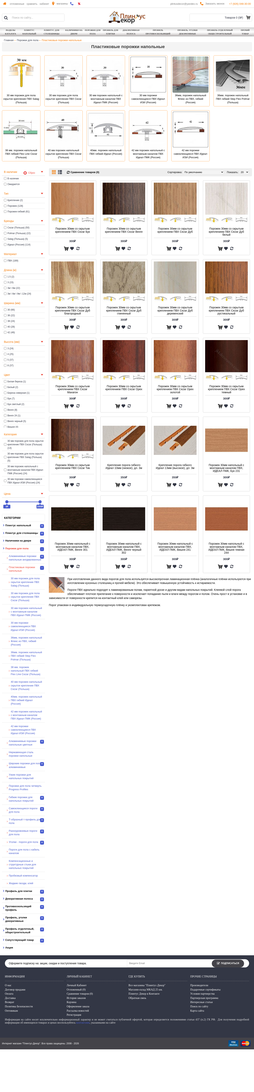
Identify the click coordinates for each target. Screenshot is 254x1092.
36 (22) (9, 315)
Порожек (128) (13, 206)
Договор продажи (15, 989)
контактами (83, 1022)
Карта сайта (197, 1010)
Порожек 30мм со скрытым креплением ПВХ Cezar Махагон (72, 389)
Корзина (71, 1002)
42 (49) (9, 332)
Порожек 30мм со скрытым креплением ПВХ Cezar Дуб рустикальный (226, 310)
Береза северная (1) (17, 393)
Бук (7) (9, 398)
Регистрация (74, 1014)
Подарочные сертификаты (205, 989)
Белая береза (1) (15, 381)
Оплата (9, 993)
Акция (9, 947)
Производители (199, 985)
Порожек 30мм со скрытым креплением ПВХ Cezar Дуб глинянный (123, 310)
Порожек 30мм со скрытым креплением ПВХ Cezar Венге (124, 230)
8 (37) (8, 365)
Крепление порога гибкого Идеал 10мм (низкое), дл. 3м (124, 466)
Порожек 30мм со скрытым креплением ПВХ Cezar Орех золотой (175, 389)
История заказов (76, 998)
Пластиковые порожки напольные (61, 40)
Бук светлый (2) (14, 404)
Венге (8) (10, 410)
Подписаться (228, 963)
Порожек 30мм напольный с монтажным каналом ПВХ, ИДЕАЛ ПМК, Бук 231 (226, 468)
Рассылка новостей (78, 1010)
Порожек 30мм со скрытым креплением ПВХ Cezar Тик (72, 466)
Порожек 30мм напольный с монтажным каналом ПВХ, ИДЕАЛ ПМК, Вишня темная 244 (226, 548)
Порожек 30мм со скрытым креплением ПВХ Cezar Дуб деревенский (175, 310)
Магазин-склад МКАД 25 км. (146, 989)
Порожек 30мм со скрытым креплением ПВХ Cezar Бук (72, 230)
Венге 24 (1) (12, 415)
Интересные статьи (201, 1002)
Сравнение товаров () (80, 993)
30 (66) (9, 309)
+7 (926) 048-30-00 (240, 3)
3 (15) (8, 282)
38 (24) (9, 321)
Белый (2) (11, 387)
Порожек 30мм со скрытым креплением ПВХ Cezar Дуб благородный (72, 310)
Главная (8, 40)
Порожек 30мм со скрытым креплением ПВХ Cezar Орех (124, 388)
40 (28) (9, 326)
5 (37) (8, 359)
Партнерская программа (204, 998)
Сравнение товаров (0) (85, 172)
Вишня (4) (11, 427)
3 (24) (8, 348)
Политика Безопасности (19, 1006)
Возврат (9, 1002)
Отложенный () (76, 989)
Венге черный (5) (15, 421)
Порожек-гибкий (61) (17, 211)
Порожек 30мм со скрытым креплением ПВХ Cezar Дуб (175, 230)
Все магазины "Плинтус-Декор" (147, 985)
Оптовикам (11, 1010)
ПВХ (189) (11, 260)
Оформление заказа (78, 1006)
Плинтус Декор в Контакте (144, 993)
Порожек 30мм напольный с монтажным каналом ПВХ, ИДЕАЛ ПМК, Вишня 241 (175, 546)
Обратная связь (137, 998)
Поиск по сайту (199, 1006)
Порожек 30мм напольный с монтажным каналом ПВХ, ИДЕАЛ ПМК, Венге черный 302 (124, 548)
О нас (8, 985)
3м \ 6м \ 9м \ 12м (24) (17, 293)
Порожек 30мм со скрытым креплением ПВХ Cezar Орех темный (226, 389)
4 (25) (8, 354)
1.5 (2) (9, 276)
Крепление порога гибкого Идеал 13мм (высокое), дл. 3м (175, 466)
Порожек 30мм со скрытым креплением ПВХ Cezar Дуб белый (226, 231)
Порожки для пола (27, 40)
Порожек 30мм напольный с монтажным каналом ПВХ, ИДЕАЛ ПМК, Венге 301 (72, 546)
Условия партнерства (202, 993)
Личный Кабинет (77, 985)
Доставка (10, 998)
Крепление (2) (13, 200)
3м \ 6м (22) (12, 288)
